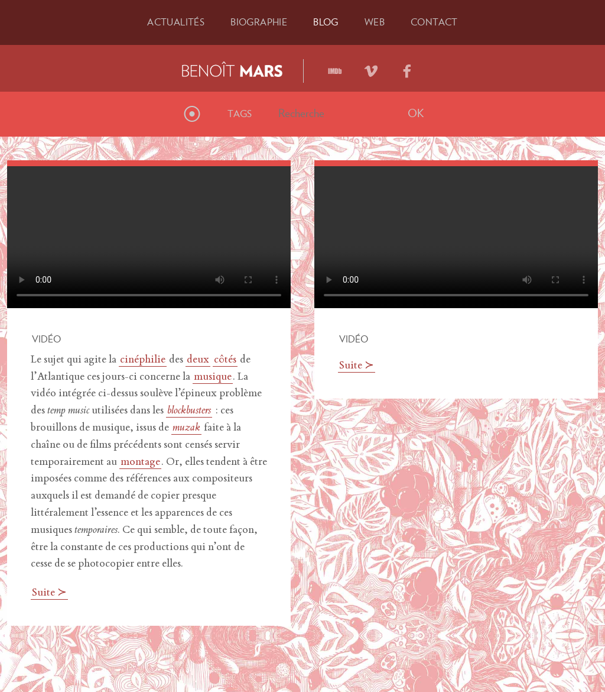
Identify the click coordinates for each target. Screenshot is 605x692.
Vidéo (46, 339)
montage (140, 462)
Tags (239, 113)
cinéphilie (142, 360)
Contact (434, 22)
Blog (326, 22)
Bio (258, 22)
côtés (225, 360)
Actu (175, 22)
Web (375, 22)
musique (213, 377)
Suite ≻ (49, 593)
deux (198, 360)
